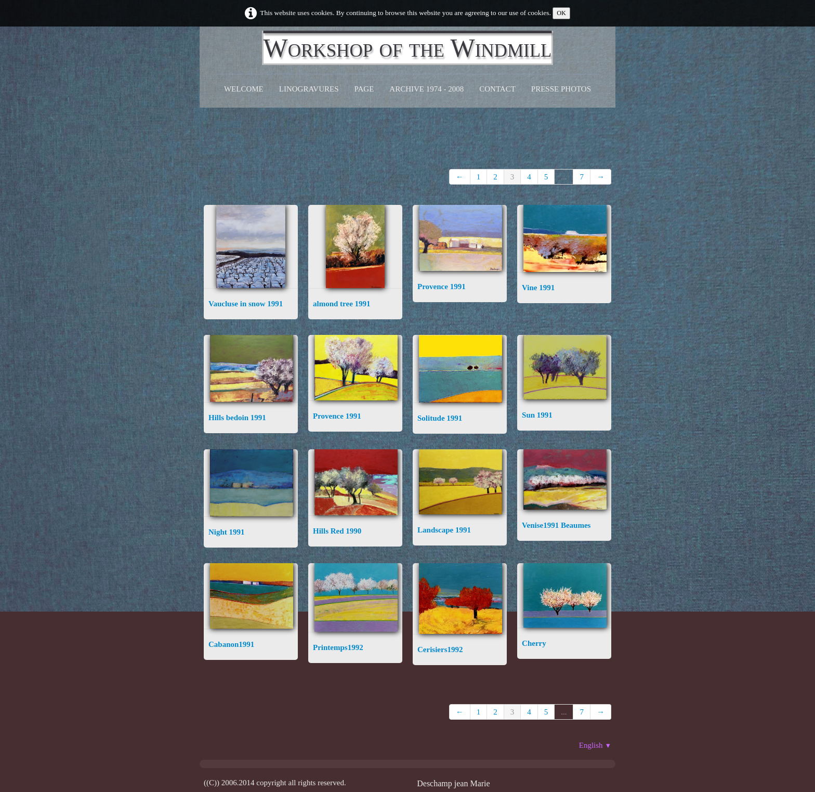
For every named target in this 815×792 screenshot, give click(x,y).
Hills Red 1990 (337, 531)
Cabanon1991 (231, 644)
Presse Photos (561, 89)
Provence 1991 (441, 286)
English (595, 745)
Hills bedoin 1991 (237, 417)
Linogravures (309, 89)
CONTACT (497, 89)
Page (364, 89)
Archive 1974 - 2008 (426, 89)
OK (561, 13)
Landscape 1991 (444, 530)
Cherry (534, 643)
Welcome (244, 89)
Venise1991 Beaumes (556, 525)
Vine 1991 (538, 287)
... (564, 177)
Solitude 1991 (439, 418)
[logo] (408, 48)
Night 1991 (226, 532)
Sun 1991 (537, 415)
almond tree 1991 (342, 304)
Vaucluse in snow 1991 (245, 304)
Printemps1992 (338, 647)
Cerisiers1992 (440, 649)
